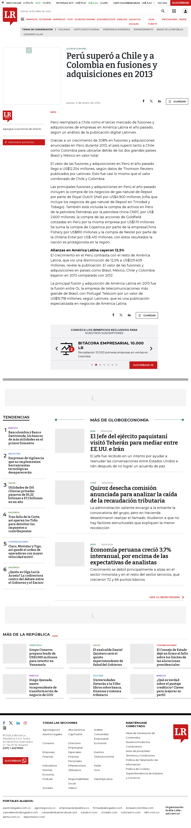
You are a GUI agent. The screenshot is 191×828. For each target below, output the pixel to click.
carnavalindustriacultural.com (59, 812)
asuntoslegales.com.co (17, 807)
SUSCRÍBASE (180, 2)
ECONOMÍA (45, 19)
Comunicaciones (18, 541)
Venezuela (35, 645)
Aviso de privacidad (138, 750)
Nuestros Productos (138, 742)
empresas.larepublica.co (74, 807)
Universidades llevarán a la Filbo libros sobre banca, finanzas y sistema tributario (107, 687)
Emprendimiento (143, 29)
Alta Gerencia (76, 729)
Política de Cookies (137, 768)
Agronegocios (51, 729)
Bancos (13, 428)
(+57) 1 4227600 (13, 748)
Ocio (97, 770)
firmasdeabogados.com (107, 807)
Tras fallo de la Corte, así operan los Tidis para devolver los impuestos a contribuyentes (24, 524)
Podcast (48, 778)
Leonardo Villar (33, 34)
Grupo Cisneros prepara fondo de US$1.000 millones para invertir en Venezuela (43, 657)
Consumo (48, 743)
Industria (14, 453)
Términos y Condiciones (140, 755)
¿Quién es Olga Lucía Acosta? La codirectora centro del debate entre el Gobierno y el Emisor (26, 577)
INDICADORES (170, 19)
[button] (56, 349)
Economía (100, 743)
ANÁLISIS (122, 19)
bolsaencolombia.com (140, 807)
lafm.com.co (151, 812)
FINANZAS (32, 19)
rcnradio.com (109, 812)
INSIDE (183, 19)
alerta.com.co (11, 816)
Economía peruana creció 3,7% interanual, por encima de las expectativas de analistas (130, 556)
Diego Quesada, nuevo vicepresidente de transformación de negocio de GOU (43, 687)
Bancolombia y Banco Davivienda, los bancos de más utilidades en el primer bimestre (25, 438)
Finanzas (48, 756)
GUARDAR (177, 101)
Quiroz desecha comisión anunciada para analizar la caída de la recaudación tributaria (133, 494)
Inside (97, 765)
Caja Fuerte (75, 734)
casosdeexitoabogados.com (20, 812)
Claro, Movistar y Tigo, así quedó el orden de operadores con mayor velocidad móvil (25, 552)
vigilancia (64, 29)
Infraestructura (77, 765)
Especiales (74, 752)
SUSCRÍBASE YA (143, 364)
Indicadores (50, 765)
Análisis (98, 729)
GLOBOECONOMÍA (85, 19)
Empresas (48, 752)
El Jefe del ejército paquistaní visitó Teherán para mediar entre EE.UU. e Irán (134, 442)
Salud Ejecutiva (103, 778)
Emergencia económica (116, 29)
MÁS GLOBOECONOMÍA (165, 597)
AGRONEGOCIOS (106, 19)
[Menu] (23, 19)
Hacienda (13, 512)
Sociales (48, 787)
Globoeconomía (104, 756)
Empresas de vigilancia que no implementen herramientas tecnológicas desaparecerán (26, 465)
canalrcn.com (89, 812)
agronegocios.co (45, 807)
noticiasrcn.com (130, 812)
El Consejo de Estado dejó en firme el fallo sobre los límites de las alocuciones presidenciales (172, 657)
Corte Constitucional (86, 29)
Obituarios (74, 770)
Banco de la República (170, 29)
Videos (72, 787)
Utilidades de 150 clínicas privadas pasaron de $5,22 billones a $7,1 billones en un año (25, 495)
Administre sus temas (19, 142)
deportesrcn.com (34, 816)
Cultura (98, 675)
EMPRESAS (59, 19)
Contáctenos (134, 746)
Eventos (99, 752)
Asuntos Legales (52, 734)
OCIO (70, 19)
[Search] (162, 11)
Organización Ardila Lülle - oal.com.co (174, 810)
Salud (12, 483)
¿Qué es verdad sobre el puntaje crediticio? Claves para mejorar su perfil (170, 687)
